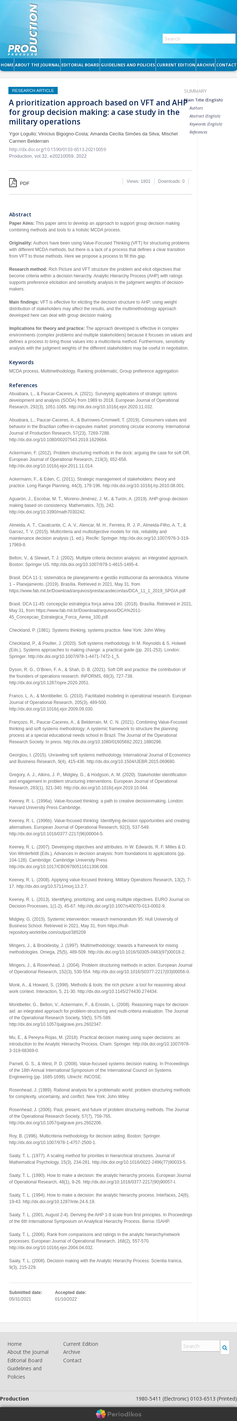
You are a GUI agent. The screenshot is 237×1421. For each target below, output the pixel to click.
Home (7, 65)
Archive (206, 65)
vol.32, (42, 156)
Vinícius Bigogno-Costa (63, 133)
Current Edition (176, 65)
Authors (196, 108)
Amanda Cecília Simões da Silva (124, 133)
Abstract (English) (205, 116)
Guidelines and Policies (128, 65)
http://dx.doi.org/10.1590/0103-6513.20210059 (57, 149)
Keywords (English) (206, 124)
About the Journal (37, 65)
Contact (226, 65)
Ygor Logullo (22, 133)
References (198, 132)
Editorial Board (80, 65)
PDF (19, 183)
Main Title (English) (203, 100)
